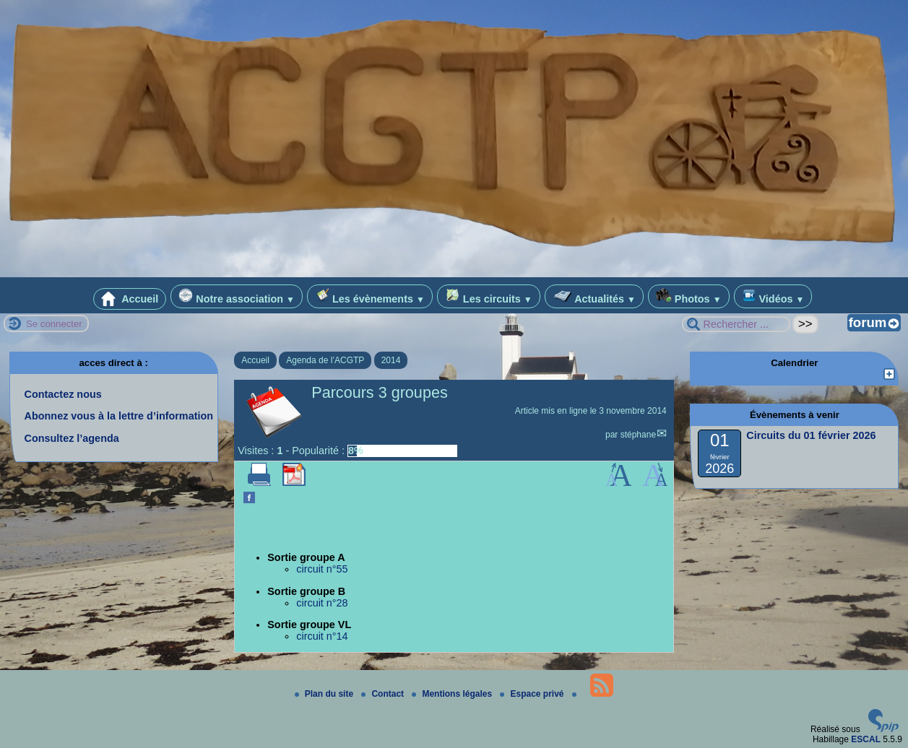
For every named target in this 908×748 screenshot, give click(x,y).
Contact (383, 694)
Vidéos (773, 296)
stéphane (638, 435)
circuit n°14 (321, 636)
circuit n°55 (321, 569)
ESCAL (866, 739)
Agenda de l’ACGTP (325, 360)
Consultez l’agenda (72, 438)
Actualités (594, 296)
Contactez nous (63, 394)
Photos (689, 296)
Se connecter (54, 323)
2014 (391, 360)
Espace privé (533, 694)
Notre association (236, 296)
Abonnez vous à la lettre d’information (119, 416)
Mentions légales (453, 694)
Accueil (130, 299)
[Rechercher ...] (736, 324)
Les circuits (488, 296)
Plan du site (325, 694)
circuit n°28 (321, 603)
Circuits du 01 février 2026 (810, 435)
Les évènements (370, 296)
